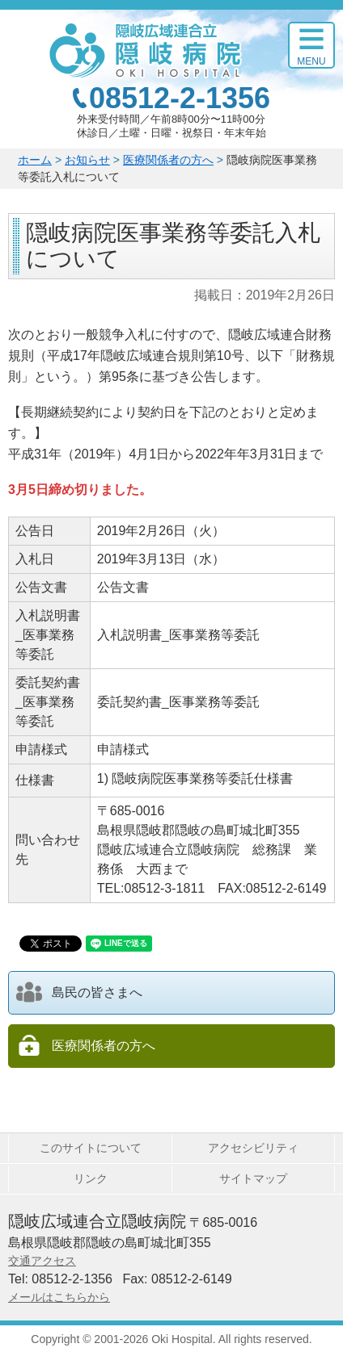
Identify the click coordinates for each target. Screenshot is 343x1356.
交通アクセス (42, 1260)
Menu (311, 61)
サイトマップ (253, 1178)
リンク (91, 1178)
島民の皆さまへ (79, 991)
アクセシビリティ (253, 1147)
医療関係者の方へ (168, 159)
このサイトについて (91, 1147)
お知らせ (87, 159)
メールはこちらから (59, 1297)
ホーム (35, 159)
